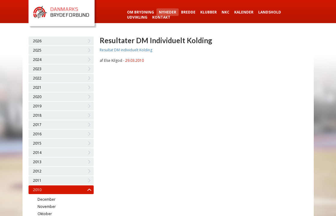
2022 (37, 78)
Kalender (243, 12)
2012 (37, 171)
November (47, 206)
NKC (225, 12)
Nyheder (167, 12)
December (47, 199)
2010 (37, 189)
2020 (37, 96)
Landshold (269, 12)
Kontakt (161, 17)
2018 (37, 115)
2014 (37, 152)
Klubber (208, 12)
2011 (37, 180)
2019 (37, 106)
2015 (37, 143)
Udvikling (137, 17)
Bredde (188, 12)
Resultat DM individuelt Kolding (126, 49)
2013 (37, 161)
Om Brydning (140, 12)
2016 (37, 133)
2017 (37, 124)
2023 (37, 68)
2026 (37, 41)
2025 (37, 50)
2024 (37, 59)
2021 (37, 87)
